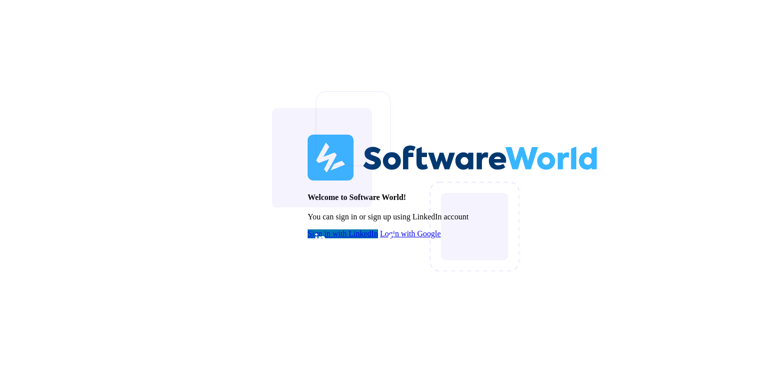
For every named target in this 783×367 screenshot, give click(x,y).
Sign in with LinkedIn (343, 233)
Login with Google (410, 233)
